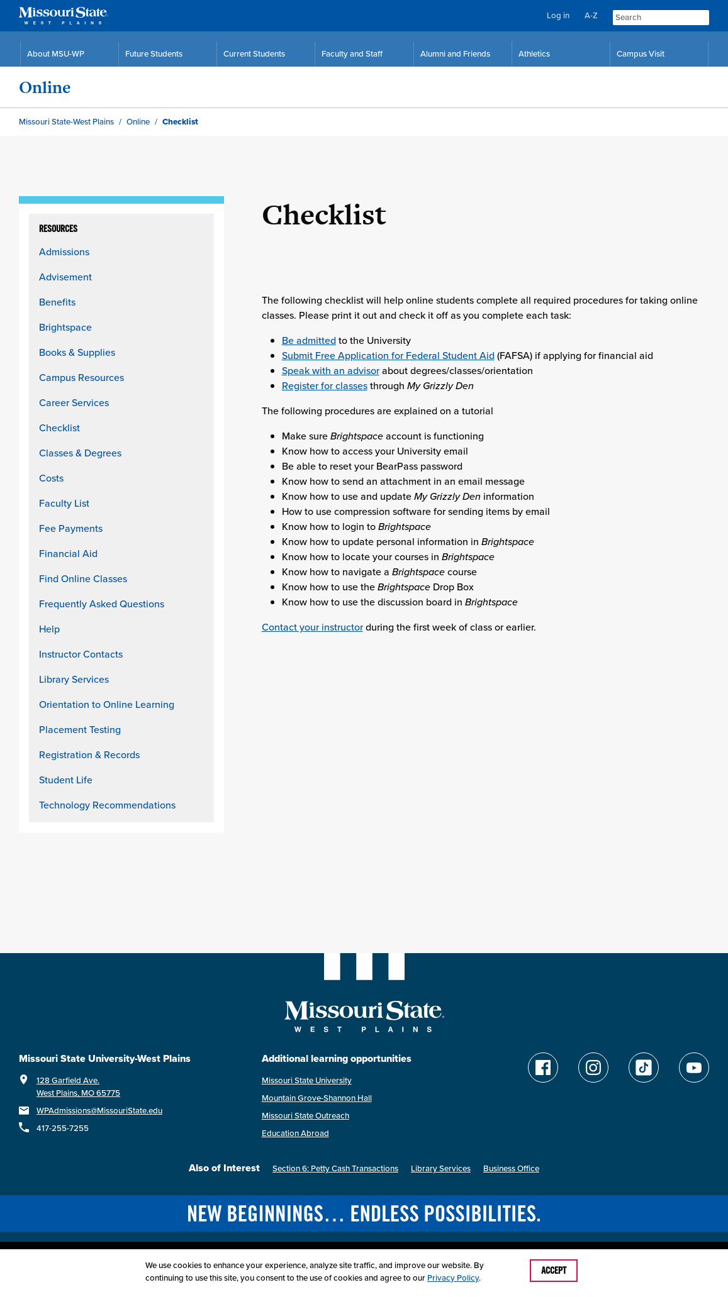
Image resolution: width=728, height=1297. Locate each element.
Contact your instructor (312, 627)
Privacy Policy (453, 1278)
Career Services (74, 402)
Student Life (65, 779)
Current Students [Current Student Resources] (254, 54)
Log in (558, 15)
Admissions (64, 251)
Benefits (57, 302)
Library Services (74, 679)
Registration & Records (89, 754)
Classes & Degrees (80, 453)
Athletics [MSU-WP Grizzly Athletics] (534, 54)
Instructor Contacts (81, 654)
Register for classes (324, 385)
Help (49, 629)
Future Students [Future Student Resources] (153, 54)
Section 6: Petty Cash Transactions (335, 1168)
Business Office (511, 1168)
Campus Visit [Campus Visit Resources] (640, 54)
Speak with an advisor (330, 370)
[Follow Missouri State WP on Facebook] (543, 1067)
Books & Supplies (77, 352)
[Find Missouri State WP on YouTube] (694, 1067)
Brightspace (65, 327)
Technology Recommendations (107, 805)
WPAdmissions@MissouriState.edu (99, 1111)
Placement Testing (80, 729)
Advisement (65, 277)
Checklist (59, 427)
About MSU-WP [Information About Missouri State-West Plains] (55, 54)
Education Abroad (295, 1133)
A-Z (591, 15)
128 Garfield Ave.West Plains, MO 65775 (78, 1086)
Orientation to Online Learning (106, 704)
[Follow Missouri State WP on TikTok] (644, 1067)
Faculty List (64, 503)
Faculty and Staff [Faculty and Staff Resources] (352, 54)
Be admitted (309, 340)
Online (45, 87)
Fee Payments (71, 528)
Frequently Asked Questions (101, 603)
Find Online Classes (83, 578)
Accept (553, 1270)
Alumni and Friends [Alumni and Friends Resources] (455, 54)
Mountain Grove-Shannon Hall (317, 1098)
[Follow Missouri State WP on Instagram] (593, 1067)
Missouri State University (307, 1080)
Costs (51, 478)
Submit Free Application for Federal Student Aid (388, 355)
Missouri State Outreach (305, 1116)
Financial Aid (68, 553)
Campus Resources (81, 377)
